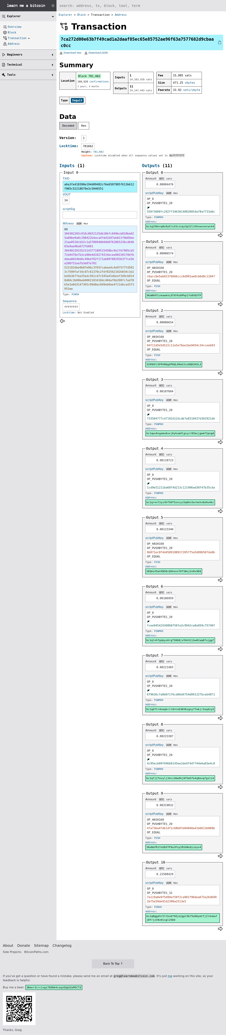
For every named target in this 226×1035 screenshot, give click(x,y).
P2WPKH (158, 217)
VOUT (67, 194)
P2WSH (75, 294)
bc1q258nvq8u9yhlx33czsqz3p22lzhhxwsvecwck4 (180, 226)
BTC (161, 178)
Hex (83, 125)
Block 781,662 (89, 76)
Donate (23, 945)
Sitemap (41, 945)
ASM (79, 223)
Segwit (77, 100)
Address (121, 14)
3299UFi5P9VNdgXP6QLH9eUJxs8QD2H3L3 (173, 364)
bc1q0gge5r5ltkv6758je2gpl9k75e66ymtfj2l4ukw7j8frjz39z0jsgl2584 (181, 918)
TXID (66, 178)
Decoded (68, 125)
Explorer (65, 14)
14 (66, 200)
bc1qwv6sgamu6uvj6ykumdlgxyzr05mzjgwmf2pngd (180, 433)
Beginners (14, 54)
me (170, 976)
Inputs (67, 165)
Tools (11, 74)
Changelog (62, 945)
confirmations (99, 81)
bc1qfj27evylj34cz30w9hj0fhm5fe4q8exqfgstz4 (180, 778)
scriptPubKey (154, 193)
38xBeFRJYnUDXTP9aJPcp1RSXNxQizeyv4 (173, 847)
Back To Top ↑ (113, 963)
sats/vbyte (191, 90)
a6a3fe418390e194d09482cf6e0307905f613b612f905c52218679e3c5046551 (99, 186)
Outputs (151, 165)
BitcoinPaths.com (36, 952)
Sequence (70, 301)
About (8, 945)
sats (169, 178)
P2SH (157, 286)
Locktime (67, 146)
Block (81, 14)
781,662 (98, 151)
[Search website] (141, 5)
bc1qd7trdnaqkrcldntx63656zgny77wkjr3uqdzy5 (180, 709)
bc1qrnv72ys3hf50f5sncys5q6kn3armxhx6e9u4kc (180, 502)
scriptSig (69, 209)
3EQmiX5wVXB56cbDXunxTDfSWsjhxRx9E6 (173, 571)
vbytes (190, 82)
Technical (14, 64)
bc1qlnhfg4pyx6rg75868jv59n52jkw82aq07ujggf (180, 640)
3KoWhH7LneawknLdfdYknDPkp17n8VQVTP (173, 295)
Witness (68, 223)
